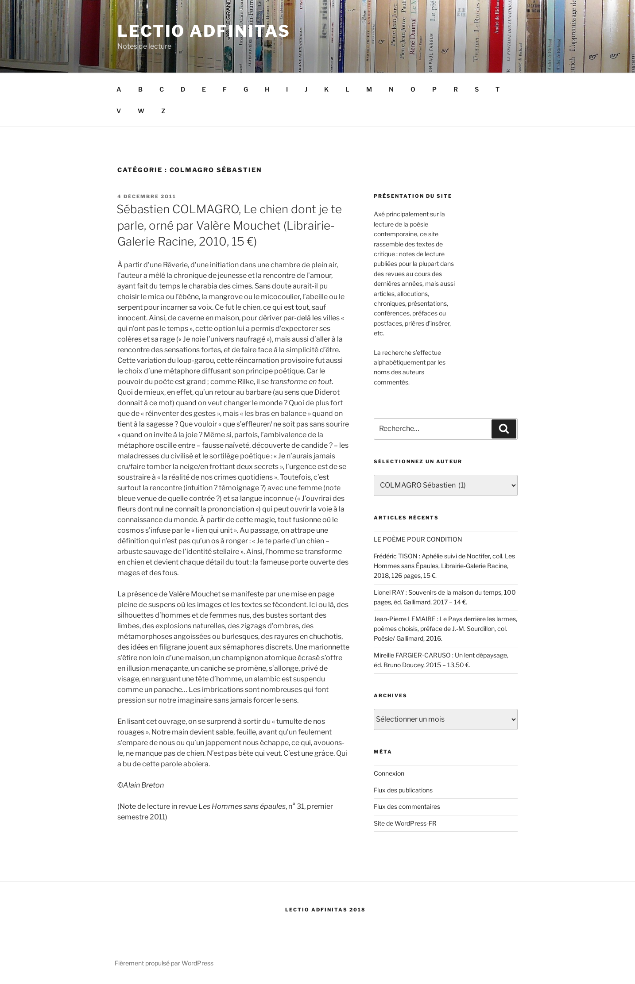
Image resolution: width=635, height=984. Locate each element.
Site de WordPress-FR (405, 823)
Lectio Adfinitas (203, 31)
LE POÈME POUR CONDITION (418, 539)
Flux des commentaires (407, 806)
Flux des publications (403, 790)
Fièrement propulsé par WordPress (164, 963)
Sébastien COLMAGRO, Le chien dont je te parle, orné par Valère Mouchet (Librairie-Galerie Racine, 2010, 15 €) (229, 225)
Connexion (389, 773)
